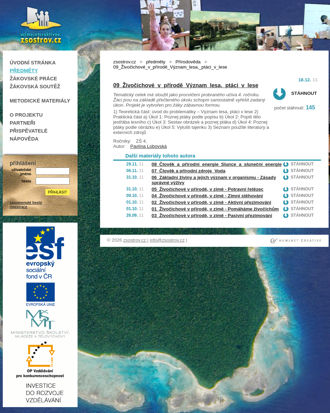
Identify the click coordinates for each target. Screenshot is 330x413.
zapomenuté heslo (26, 202)
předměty (156, 61)
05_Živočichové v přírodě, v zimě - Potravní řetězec (208, 189)
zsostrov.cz (124, 61)
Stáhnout (304, 93)
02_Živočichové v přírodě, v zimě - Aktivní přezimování (211, 202)
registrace (18, 207)
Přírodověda (188, 61)
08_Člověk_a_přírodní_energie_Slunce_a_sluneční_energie (217, 164)
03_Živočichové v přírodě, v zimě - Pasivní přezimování (212, 215)
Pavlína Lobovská (148, 146)
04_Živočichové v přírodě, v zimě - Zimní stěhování (207, 195)
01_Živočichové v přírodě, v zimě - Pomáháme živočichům (215, 209)
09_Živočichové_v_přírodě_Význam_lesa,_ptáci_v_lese (185, 85)
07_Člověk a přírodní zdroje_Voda (188, 170)
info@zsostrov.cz (167, 240)
